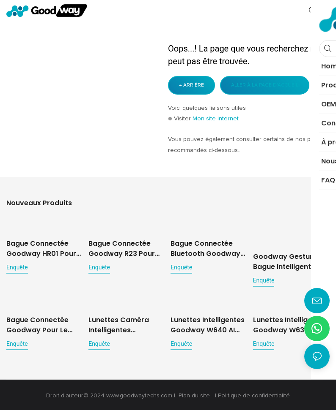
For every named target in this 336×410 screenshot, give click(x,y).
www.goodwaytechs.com (140, 394)
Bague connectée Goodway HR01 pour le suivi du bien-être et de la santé (41, 248)
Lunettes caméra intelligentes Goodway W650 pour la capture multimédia (125, 323)
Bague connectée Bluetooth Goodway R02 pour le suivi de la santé (205, 248)
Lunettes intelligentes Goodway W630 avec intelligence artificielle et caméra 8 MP (291, 323)
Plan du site (194, 394)
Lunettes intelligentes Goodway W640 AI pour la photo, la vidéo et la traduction (208, 323)
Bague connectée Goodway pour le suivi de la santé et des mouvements (39, 317)
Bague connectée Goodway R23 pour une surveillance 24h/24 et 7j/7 (121, 242)
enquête (17, 266)
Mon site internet (216, 119)
